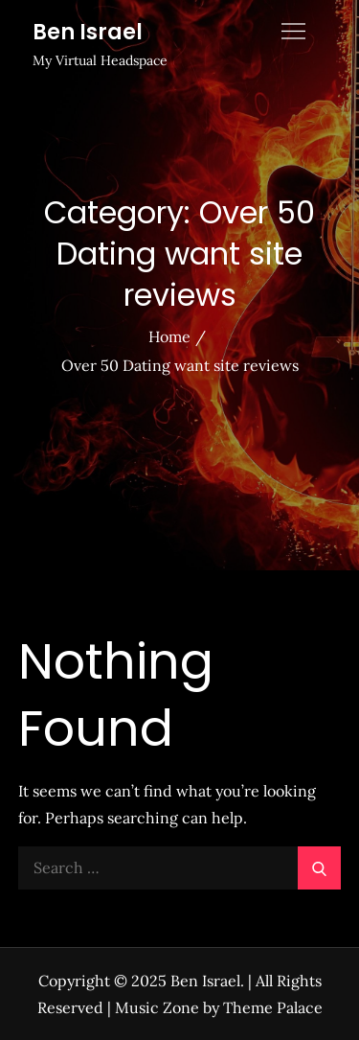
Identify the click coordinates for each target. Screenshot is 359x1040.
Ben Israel (88, 32)
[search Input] (180, 868)
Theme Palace (273, 1007)
